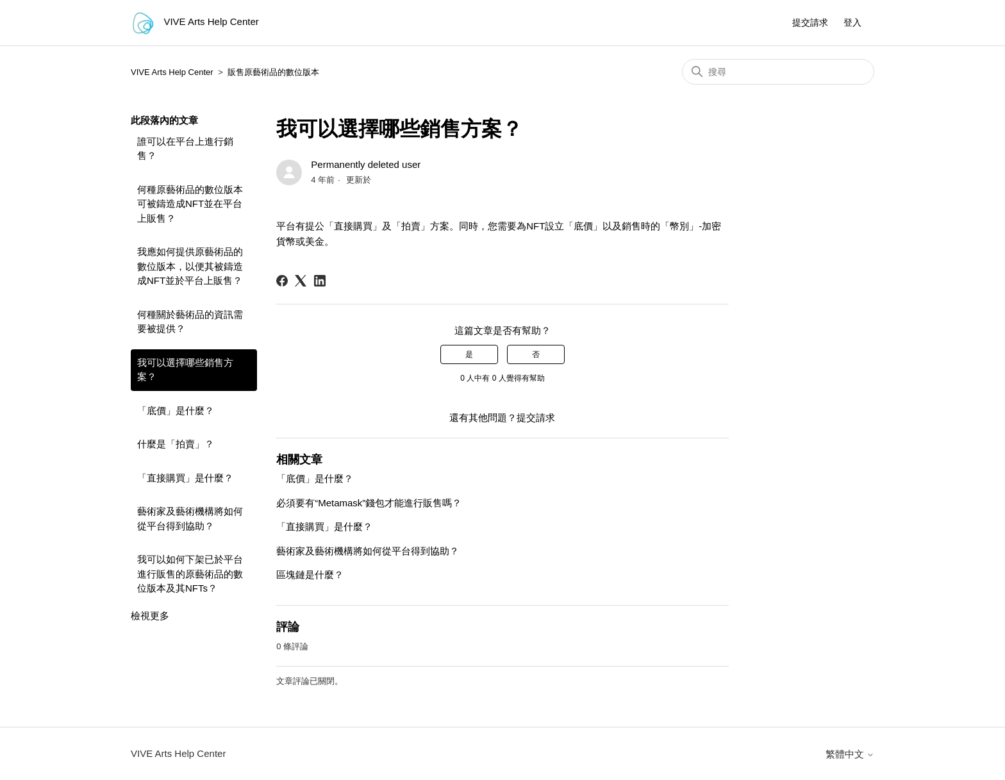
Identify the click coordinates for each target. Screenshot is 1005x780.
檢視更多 (150, 615)
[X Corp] (300, 280)
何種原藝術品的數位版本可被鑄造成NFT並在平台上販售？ (190, 204)
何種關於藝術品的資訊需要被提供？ (190, 322)
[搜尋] (778, 72)
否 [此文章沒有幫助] (536, 354)
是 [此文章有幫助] (469, 354)
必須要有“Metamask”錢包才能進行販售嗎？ (368, 502)
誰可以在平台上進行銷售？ (185, 149)
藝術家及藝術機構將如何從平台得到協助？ (190, 518)
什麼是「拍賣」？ (175, 443)
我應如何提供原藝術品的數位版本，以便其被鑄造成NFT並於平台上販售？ (190, 266)
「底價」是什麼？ (175, 410)
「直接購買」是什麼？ (185, 477)
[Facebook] (282, 280)
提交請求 (810, 22)
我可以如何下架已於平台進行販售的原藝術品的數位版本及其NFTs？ (190, 573)
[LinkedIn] (320, 280)
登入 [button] (852, 22)
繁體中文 (850, 754)
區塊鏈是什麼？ (310, 574)
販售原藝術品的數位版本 (273, 72)
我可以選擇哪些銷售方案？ (185, 370)
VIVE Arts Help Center (172, 72)
